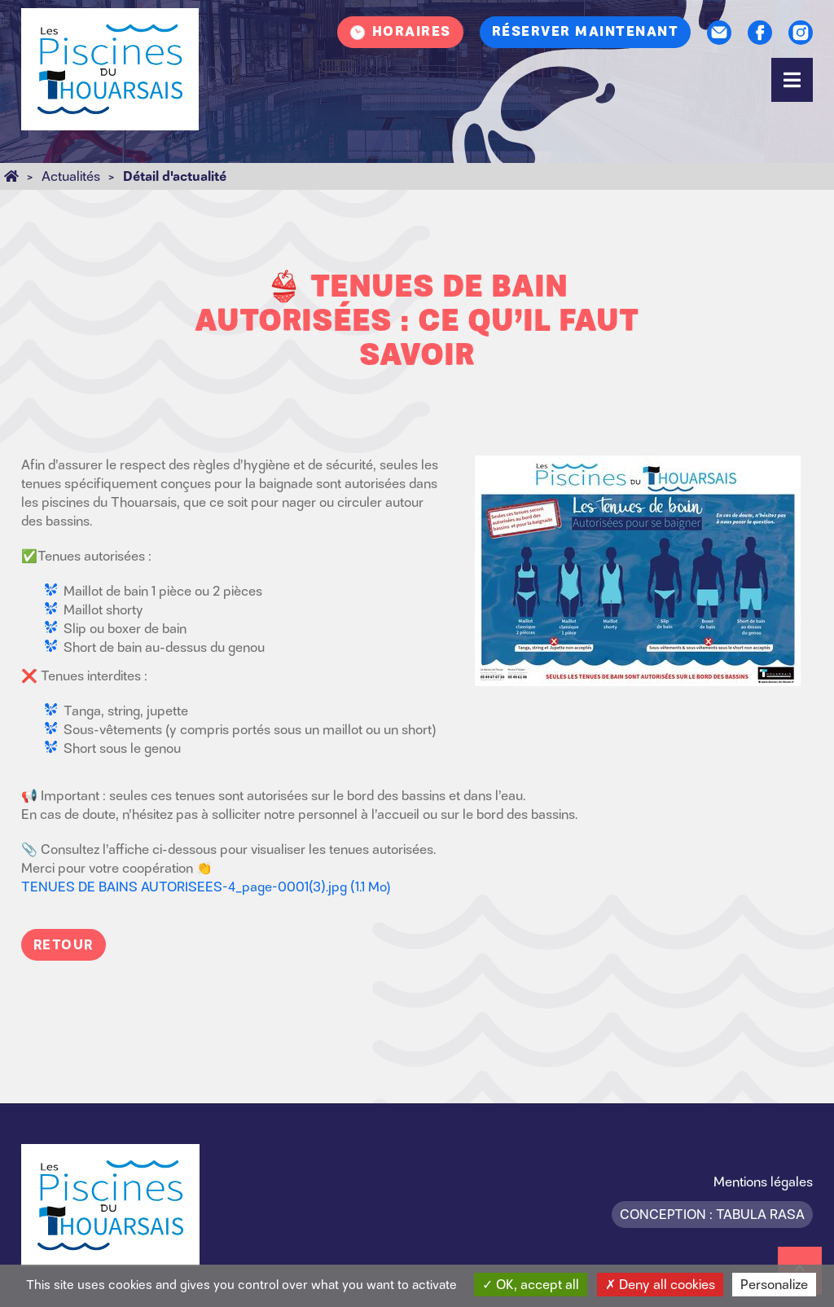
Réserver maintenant (585, 32)
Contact (719, 32)
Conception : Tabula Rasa (712, 1214)
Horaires (411, 32)
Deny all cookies (660, 1284)
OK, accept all (530, 1284)
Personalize (774, 1284)
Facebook (760, 32)
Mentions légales (763, 1181)
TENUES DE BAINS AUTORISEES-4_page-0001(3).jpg (206, 887)
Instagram (800, 32)
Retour (63, 944)
